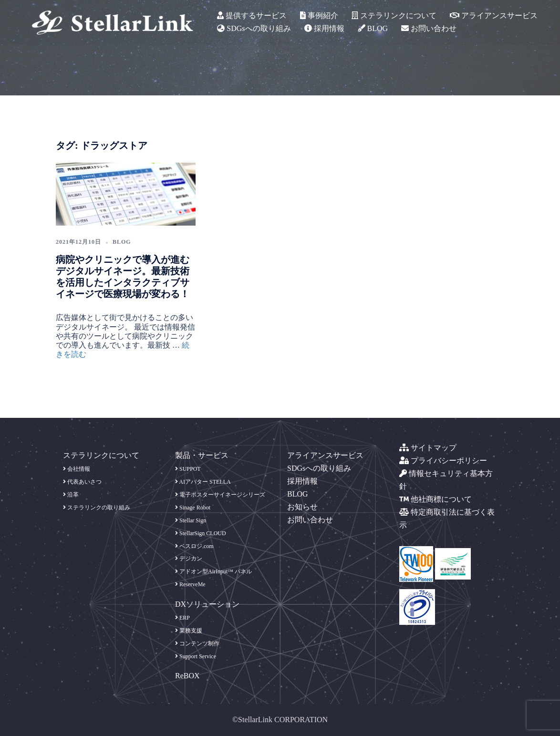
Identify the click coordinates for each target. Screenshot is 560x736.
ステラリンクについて (394, 15)
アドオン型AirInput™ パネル (213, 571)
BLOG (373, 28)
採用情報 (324, 28)
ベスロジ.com (194, 546)
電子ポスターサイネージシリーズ (220, 494)
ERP (182, 617)
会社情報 (76, 469)
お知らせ (302, 507)
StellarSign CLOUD (200, 533)
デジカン (188, 558)
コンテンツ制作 (197, 643)
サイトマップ (427, 448)
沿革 (71, 494)
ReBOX (187, 676)
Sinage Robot (192, 507)
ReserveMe (190, 584)
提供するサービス (252, 15)
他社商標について (435, 499)
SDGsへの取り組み (253, 28)
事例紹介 (319, 15)
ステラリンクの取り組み (96, 507)
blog (122, 241)
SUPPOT (188, 469)
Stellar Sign (190, 520)
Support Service (195, 656)
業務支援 (188, 630)
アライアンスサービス (494, 15)
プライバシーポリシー (443, 460)
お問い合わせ (428, 28)
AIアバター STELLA (203, 481)
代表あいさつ (82, 481)
